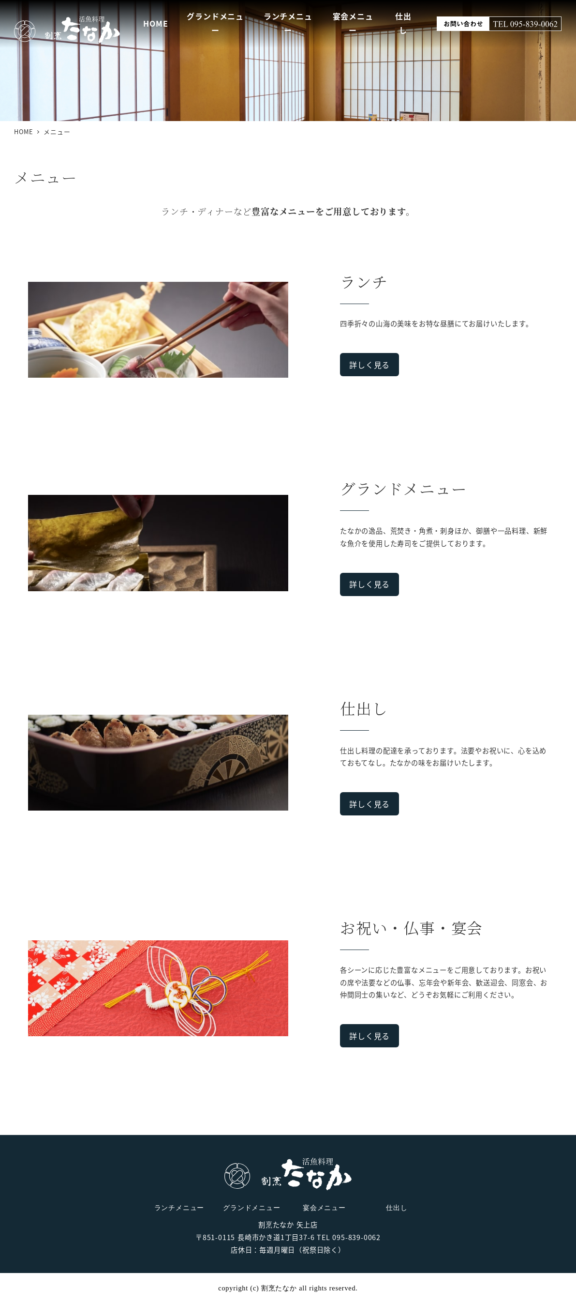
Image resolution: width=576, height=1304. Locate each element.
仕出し (396, 1208)
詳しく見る (369, 364)
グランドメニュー (251, 1208)
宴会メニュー (324, 1208)
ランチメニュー (179, 1208)
